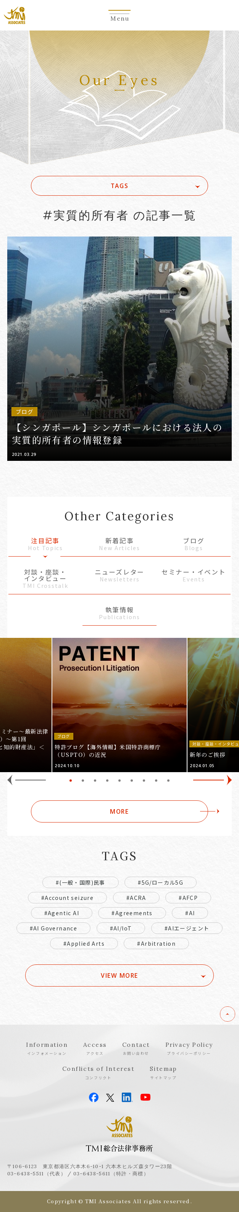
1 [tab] (70, 780)
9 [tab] (168, 780)
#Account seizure (67, 897)
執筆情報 (119, 614)
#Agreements (131, 913)
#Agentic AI (61, 913)
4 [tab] (107, 780)
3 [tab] (95, 780)
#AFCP (188, 897)
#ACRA (136, 897)
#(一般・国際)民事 (80, 882)
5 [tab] (119, 780)
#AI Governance (54, 928)
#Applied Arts (84, 943)
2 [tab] (83, 780)
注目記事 (45, 545)
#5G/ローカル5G (160, 882)
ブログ (194, 545)
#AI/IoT (121, 928)
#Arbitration (156, 943)
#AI (190, 913)
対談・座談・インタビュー (45, 579)
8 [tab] (156, 780)
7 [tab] (144, 780)
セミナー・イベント (194, 576)
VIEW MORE (119, 975)
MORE (119, 811)
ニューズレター (119, 576)
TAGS (119, 186)
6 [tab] (132, 780)
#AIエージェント (187, 928)
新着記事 (119, 545)
